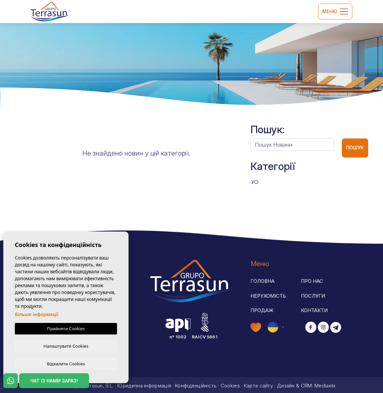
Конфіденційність (196, 384)
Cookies (230, 384)
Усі (254, 182)
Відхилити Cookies (66, 363)
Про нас (312, 281)
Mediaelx (325, 384)
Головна (262, 281)
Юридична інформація (144, 384)
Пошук (355, 147)
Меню (335, 11)
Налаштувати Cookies (66, 345)
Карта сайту (258, 384)
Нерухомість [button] (268, 296)
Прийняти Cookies (66, 328)
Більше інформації (36, 313)
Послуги (313, 296)
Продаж (262, 310)
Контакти (314, 310)
